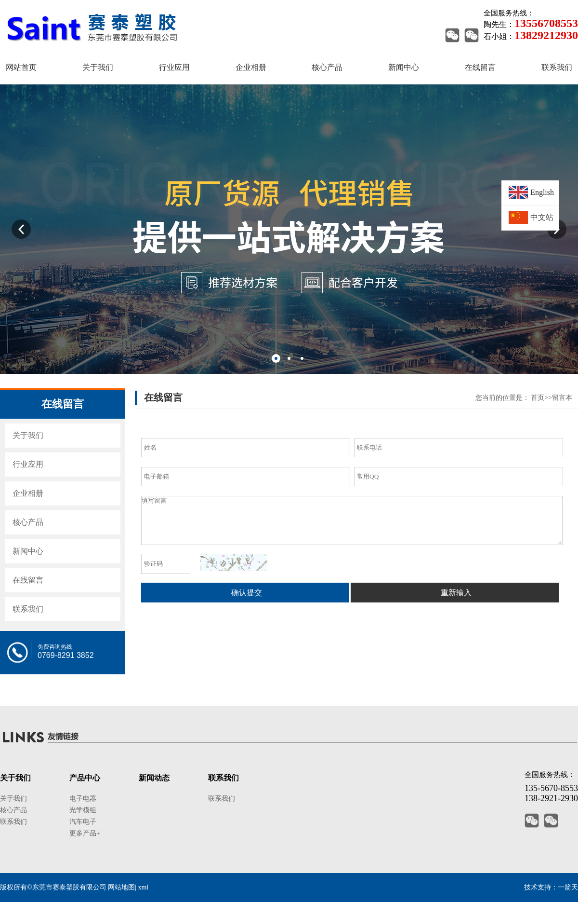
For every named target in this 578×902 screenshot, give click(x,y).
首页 (537, 397)
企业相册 (28, 493)
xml (143, 887)
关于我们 (28, 435)
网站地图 (121, 887)
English (542, 192)
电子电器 (82, 798)
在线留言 (28, 580)
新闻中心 (28, 551)
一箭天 (568, 887)
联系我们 (28, 609)
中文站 (541, 217)
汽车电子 (82, 821)
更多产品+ (84, 833)
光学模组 (82, 810)
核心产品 (28, 522)
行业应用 (28, 464)
